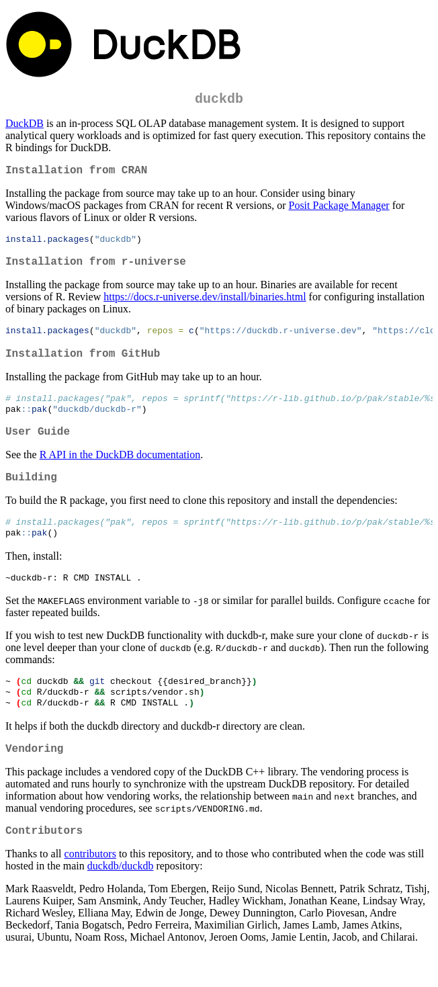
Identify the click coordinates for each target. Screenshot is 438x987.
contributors (90, 886)
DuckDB (24, 126)
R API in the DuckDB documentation (120, 472)
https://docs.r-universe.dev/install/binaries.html (204, 306)
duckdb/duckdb (120, 898)
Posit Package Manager (338, 210)
